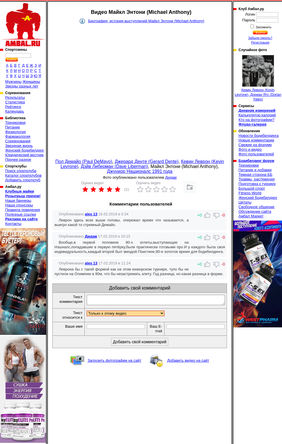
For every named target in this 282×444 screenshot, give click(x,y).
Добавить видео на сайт (188, 362)
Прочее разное (18, 159)
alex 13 (91, 214)
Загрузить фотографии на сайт (114, 362)
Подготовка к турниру (257, 184)
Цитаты (245, 202)
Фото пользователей (256, 154)
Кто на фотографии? (257, 119)
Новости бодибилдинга (259, 135)
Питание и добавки (255, 170)
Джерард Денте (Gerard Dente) (146, 161)
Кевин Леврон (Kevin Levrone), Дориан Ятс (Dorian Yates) (258, 78)
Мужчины (13, 81)
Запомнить (263, 27)
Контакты (13, 223)
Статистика (15, 102)
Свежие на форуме (255, 145)
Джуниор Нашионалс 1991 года (140, 171)
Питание (12, 127)
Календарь (14, 111)
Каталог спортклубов (23, 175)
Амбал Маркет (251, 216)
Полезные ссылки (20, 214)
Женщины (31, 81)
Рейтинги (13, 107)
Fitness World (250, 193)
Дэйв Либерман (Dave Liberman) (114, 166)
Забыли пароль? (260, 38)
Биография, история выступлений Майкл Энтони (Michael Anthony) (146, 21)
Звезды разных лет (21, 86)
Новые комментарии (256, 140)
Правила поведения (22, 210)
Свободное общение (257, 207)
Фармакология (17, 136)
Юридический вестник (24, 155)
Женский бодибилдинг (24, 150)
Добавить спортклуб (22, 180)
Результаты (15, 97)
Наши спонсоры (19, 205)
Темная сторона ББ (255, 174)
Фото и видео (250, 149)
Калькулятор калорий (257, 115)
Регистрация (260, 42)
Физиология (15, 132)
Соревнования (18, 141)
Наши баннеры (18, 200)
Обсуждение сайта (255, 211)
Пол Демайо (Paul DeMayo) (83, 161)
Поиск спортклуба (20, 171)
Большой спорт (252, 188)
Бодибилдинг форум (256, 161)
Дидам (171, 177)
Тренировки (15, 122)
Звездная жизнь (19, 145)
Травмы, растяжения (257, 179)
